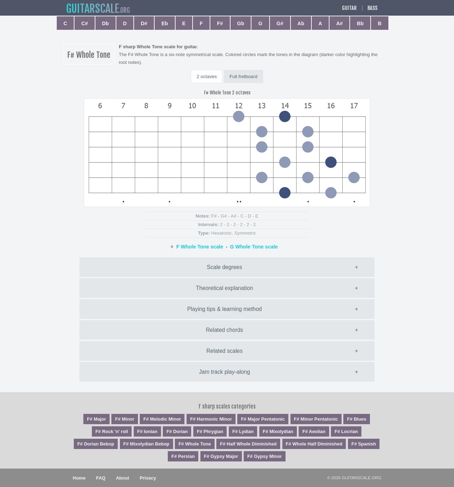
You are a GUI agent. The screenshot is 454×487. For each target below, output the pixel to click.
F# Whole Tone (194, 444)
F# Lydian (243, 431)
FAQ (101, 478)
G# (280, 23)
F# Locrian (346, 431)
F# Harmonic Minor (211, 419)
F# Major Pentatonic (263, 419)
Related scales (224, 351)
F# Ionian (147, 431)
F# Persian (183, 456)
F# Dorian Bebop (95, 444)
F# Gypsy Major (221, 456)
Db (105, 23)
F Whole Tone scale (199, 247)
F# (220, 23)
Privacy (148, 478)
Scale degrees (224, 267)
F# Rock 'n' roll (111, 431)
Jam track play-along (224, 372)
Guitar (349, 8)
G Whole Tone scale (254, 247)
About (122, 478)
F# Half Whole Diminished (248, 444)
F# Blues (356, 419)
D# (144, 23)
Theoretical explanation (224, 288)
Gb (240, 23)
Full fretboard (243, 76)
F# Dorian (177, 431)
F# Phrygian (210, 431)
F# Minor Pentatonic (316, 419)
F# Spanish (363, 444)
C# (84, 23)
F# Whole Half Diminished (314, 444)
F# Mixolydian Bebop (146, 444)
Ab (301, 23)
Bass (372, 8)
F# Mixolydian (278, 431)
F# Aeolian (313, 431)
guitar (92, 9)
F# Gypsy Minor (264, 456)
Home (79, 478)
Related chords (224, 330)
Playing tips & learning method (224, 309)
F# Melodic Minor (162, 419)
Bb (360, 23)
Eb (164, 23)
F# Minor (124, 419)
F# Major (96, 419)
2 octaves (206, 76)
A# (339, 23)
